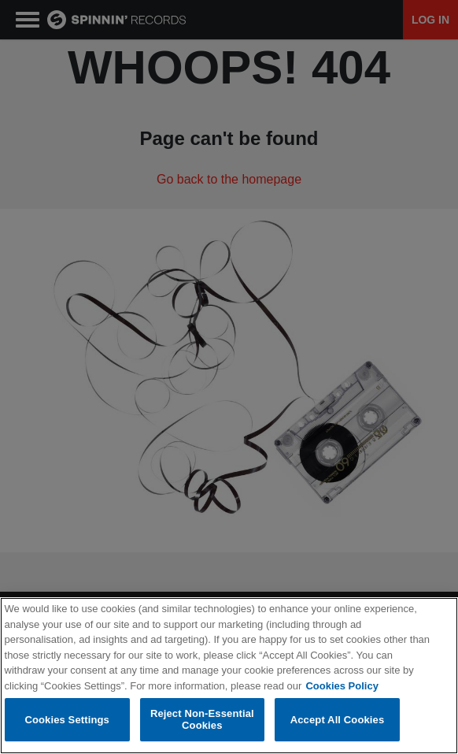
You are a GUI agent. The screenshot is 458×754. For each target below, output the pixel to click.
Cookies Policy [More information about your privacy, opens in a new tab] (341, 686)
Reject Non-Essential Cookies (202, 720)
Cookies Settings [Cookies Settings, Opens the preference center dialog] (66, 720)
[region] (229, 675)
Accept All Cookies (337, 720)
